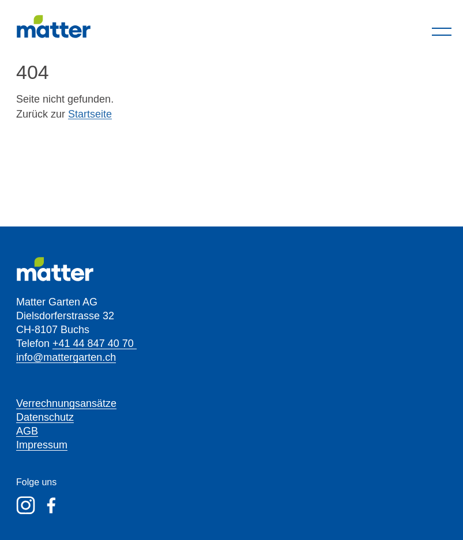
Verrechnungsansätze (66, 403)
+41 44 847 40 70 (94, 343)
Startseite (90, 114)
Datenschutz (45, 417)
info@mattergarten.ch (66, 357)
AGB (27, 431)
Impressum (41, 445)
